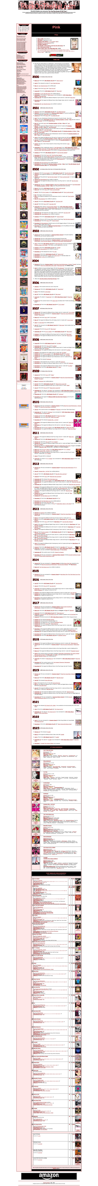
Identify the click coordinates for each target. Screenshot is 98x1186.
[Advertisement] (49, 17)
